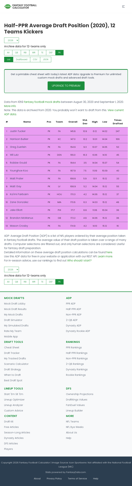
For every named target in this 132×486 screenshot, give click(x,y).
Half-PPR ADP (73, 309)
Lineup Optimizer (14, 399)
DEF (51, 52)
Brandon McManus (21, 218)
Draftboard (21, 59)
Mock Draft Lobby (14, 303)
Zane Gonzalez (19, 202)
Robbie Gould (18, 162)
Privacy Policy (54, 478)
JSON (45, 59)
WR (33, 52)
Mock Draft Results (15, 309)
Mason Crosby (19, 225)
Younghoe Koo (19, 170)
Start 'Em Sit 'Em (13, 394)
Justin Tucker (18, 131)
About (37, 478)
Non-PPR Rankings (77, 358)
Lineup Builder (74, 410)
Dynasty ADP (73, 325)
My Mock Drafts (13, 314)
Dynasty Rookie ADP (78, 331)
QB (16, 52)
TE (42, 52)
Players (8, 449)
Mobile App (11, 336)
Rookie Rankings (76, 375)
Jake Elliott (16, 210)
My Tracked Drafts (15, 358)
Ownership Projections (79, 394)
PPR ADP (70, 303)
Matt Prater (16, 178)
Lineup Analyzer (13, 405)
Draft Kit (8, 421)
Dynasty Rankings (77, 369)
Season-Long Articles (17, 432)
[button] (123, 6)
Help (68, 438)
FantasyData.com (76, 472)
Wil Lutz (14, 155)
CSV (35, 59)
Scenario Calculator (16, 364)
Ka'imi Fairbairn (19, 194)
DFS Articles (11, 443)
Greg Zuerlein (18, 147)
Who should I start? (79, 260)
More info (10, 106)
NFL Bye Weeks (75, 427)
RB (25, 52)
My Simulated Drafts (16, 325)
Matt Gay (15, 186)
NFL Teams (72, 421)
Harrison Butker (19, 139)
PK (59, 52)
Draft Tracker (12, 353)
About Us (71, 432)
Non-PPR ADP (73, 314)
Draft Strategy (12, 369)
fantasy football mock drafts (42, 102)
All (8, 52)
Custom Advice (13, 410)
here (109, 252)
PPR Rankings (74, 347)
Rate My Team (12, 331)
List (8, 59)
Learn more (105, 256)
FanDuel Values (75, 405)
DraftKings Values (76, 399)
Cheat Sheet (11, 347)
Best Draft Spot (13, 380)
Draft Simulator (13, 320)
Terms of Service (77, 478)
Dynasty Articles (14, 438)
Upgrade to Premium (66, 86)
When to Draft (12, 375)
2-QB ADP (72, 320)
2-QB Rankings (75, 364)
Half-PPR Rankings (76, 353)
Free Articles (11, 427)
